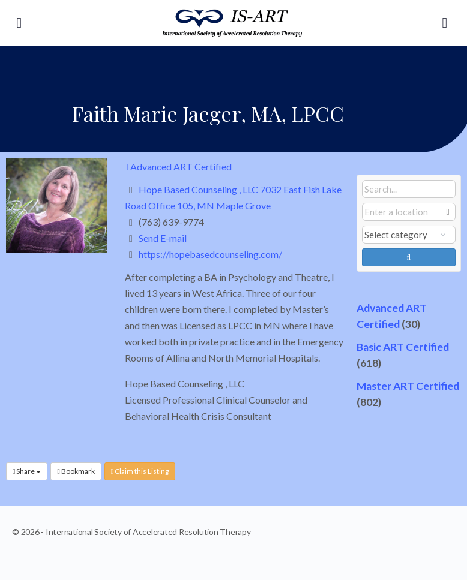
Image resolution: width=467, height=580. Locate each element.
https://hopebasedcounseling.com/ (210, 254)
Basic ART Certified (403, 347)
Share (27, 471)
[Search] (445, 23)
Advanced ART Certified (178, 166)
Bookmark (75, 471)
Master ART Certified (408, 386)
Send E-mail (163, 238)
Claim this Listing (140, 471)
